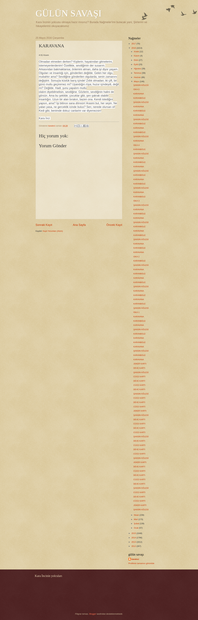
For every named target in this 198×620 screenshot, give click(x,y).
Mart (136, 519)
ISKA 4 (136, 145)
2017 (133, 43)
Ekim (136, 60)
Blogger (92, 614)
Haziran (137, 77)
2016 (133, 48)
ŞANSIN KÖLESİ (140, 85)
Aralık (137, 51)
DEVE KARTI (139, 368)
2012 (133, 546)
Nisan (137, 515)
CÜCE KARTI (139, 376)
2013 (133, 542)
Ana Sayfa (79, 224)
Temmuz (138, 73)
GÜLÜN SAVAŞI (68, 13)
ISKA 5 (136, 89)
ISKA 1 (136, 312)
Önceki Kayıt (114, 224)
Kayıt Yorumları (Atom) (53, 231)
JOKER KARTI (139, 364)
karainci (135, 559)
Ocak (136, 528)
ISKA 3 (136, 201)
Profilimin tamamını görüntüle (141, 563)
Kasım (137, 56)
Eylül (136, 64)
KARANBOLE (139, 98)
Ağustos (138, 68)
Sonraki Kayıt (44, 224)
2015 (133, 533)
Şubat (137, 523)
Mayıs (137, 81)
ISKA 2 (136, 256)
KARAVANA (138, 94)
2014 (133, 537)
